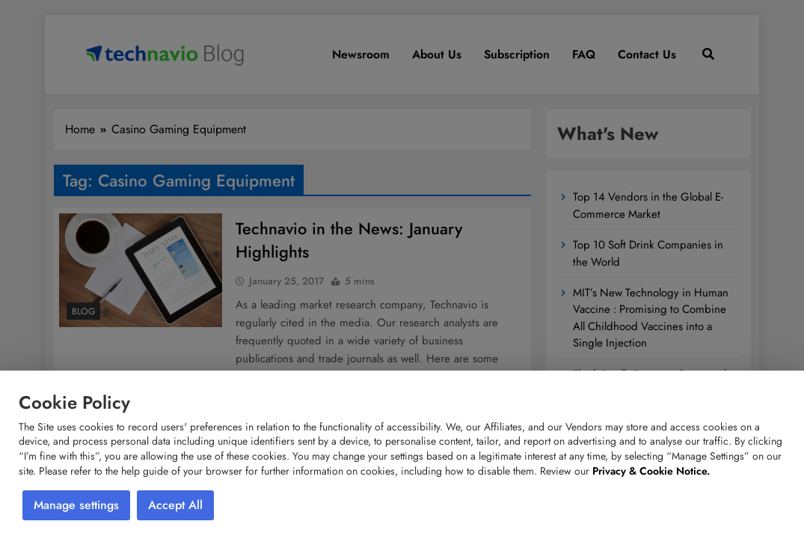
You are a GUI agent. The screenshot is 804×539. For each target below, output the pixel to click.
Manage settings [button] (76, 505)
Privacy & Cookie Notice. (651, 470)
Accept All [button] (175, 505)
